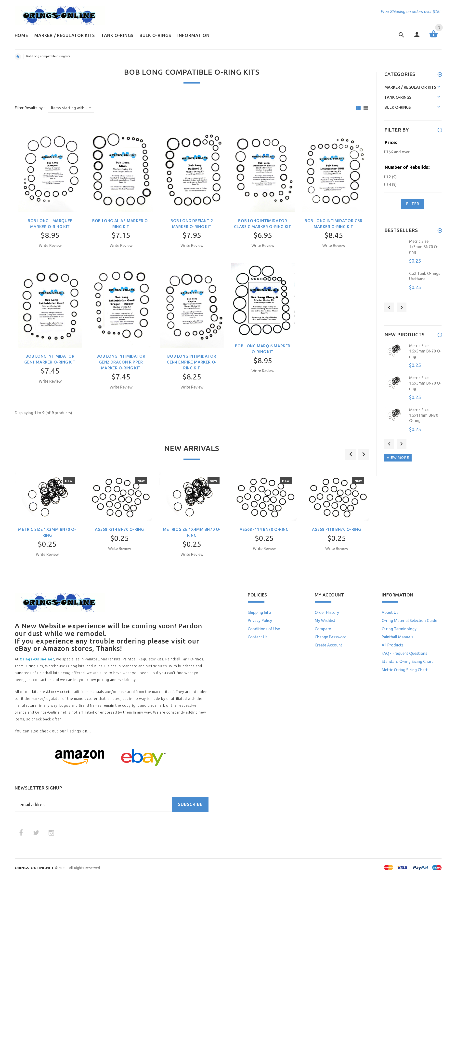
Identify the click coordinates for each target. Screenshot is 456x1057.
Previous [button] (389, 307)
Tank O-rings (397, 97)
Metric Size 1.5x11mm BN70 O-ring (423, 415)
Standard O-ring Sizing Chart (407, 661)
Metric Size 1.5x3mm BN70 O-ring (425, 383)
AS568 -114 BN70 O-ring (264, 529)
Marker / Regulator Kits (410, 87)
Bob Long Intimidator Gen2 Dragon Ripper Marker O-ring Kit (120, 362)
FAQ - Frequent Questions (404, 653)
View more (398, 457)
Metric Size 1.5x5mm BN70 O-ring (425, 351)
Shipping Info (259, 612)
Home (18, 56)
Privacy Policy (260, 620)
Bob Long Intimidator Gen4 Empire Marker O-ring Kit (192, 362)
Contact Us (258, 637)
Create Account (328, 645)
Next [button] (401, 307)
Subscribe (190, 804)
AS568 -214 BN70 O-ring (119, 529)
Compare (323, 629)
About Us (390, 612)
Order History (327, 612)
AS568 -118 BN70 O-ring (336, 529)
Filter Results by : (29, 108)
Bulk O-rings (397, 107)
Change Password (331, 637)
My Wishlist (325, 620)
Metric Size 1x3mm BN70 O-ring (423, 247)
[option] (47, 523)
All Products (393, 645)
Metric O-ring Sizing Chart (405, 670)
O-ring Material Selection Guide (409, 620)
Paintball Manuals (397, 637)
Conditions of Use (264, 629)
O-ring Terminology (399, 629)
